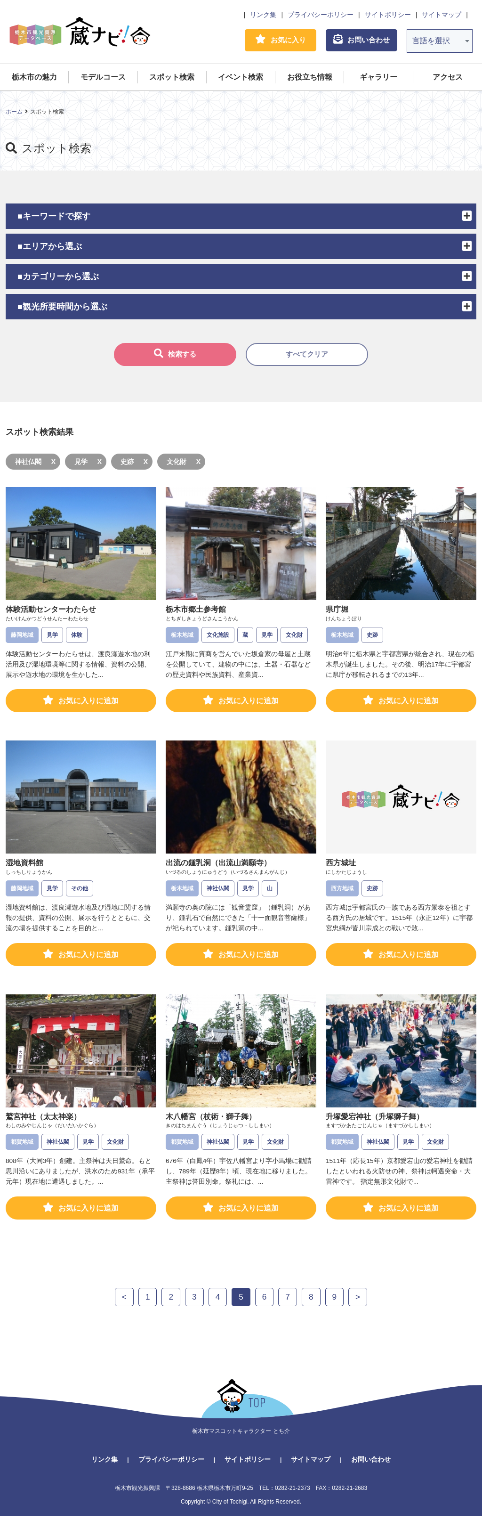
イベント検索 (240, 78)
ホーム (14, 113)
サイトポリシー (388, 14)
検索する (175, 355)
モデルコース (103, 78)
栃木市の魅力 (34, 78)
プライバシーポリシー (320, 14)
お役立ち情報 (309, 78)
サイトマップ (441, 14)
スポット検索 (171, 78)
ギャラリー (378, 78)
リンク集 (263, 14)
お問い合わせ (371, 1464)
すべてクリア (306, 356)
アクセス (448, 78)
